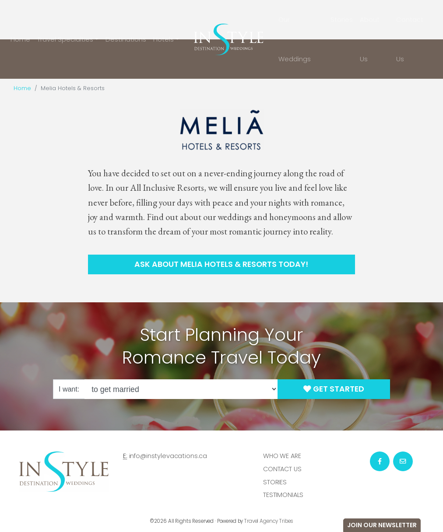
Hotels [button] (163, 39)
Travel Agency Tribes (268, 521)
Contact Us (409, 39)
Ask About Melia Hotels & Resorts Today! (221, 264)
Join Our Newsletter (382, 525)
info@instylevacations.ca (168, 456)
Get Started (333, 389)
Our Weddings (294, 39)
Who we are (282, 456)
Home (20, 39)
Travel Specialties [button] (65, 39)
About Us (370, 39)
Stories (341, 19)
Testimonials (283, 494)
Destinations (125, 39)
